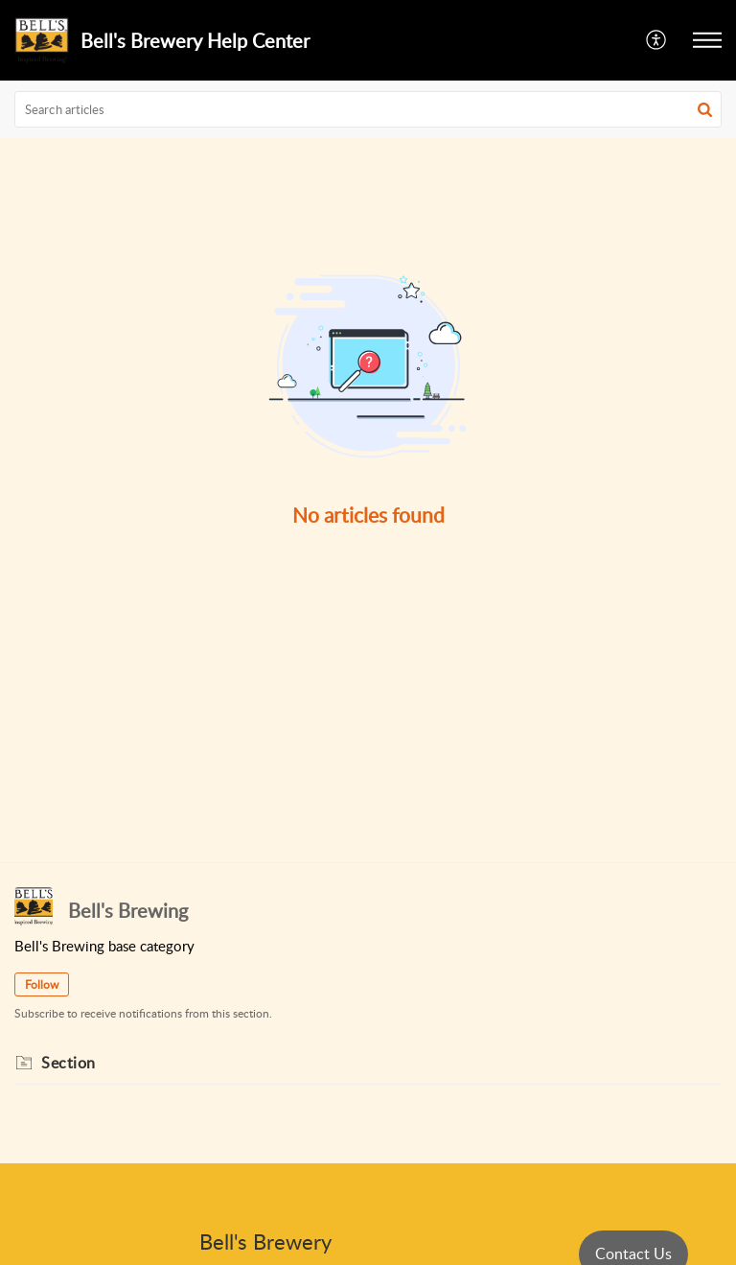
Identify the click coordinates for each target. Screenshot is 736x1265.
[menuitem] (656, 40)
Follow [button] (41, 984)
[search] (368, 109)
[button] (656, 40)
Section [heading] (68, 1062)
